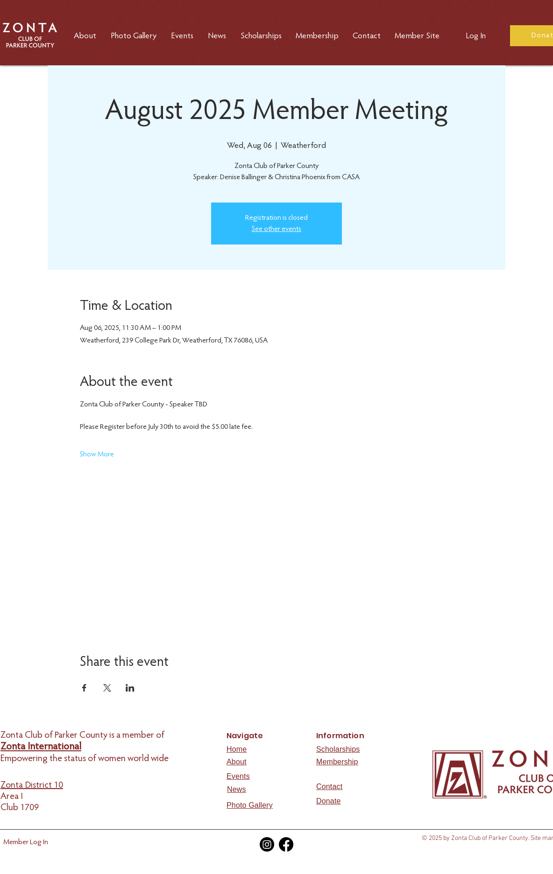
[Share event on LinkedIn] (130, 688)
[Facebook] (286, 844)
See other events (276, 229)
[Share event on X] (107, 688)
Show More (97, 454)
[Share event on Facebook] (84, 688)
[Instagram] (267, 844)
